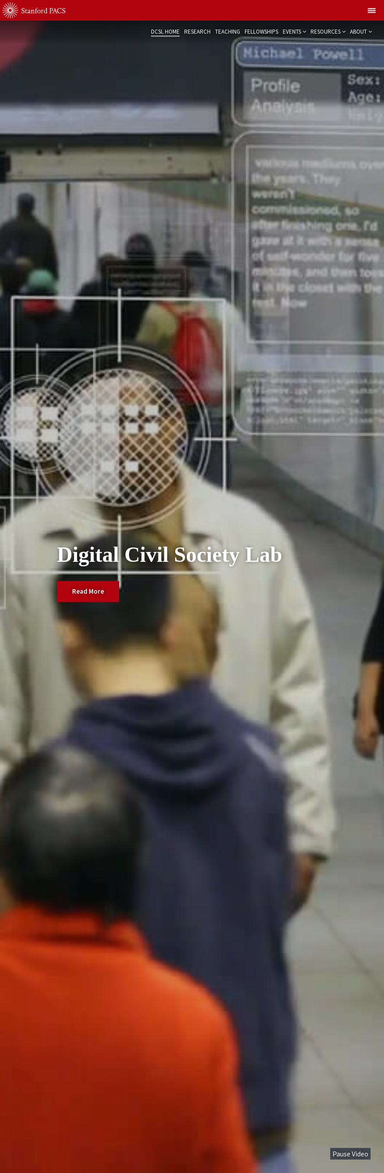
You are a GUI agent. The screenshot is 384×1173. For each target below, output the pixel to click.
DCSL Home (165, 31)
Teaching (227, 31)
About (358, 31)
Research (197, 31)
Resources (326, 31)
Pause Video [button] (350, 1153)
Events (292, 31)
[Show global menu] (372, 10)
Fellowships (261, 31)
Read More (88, 590)
